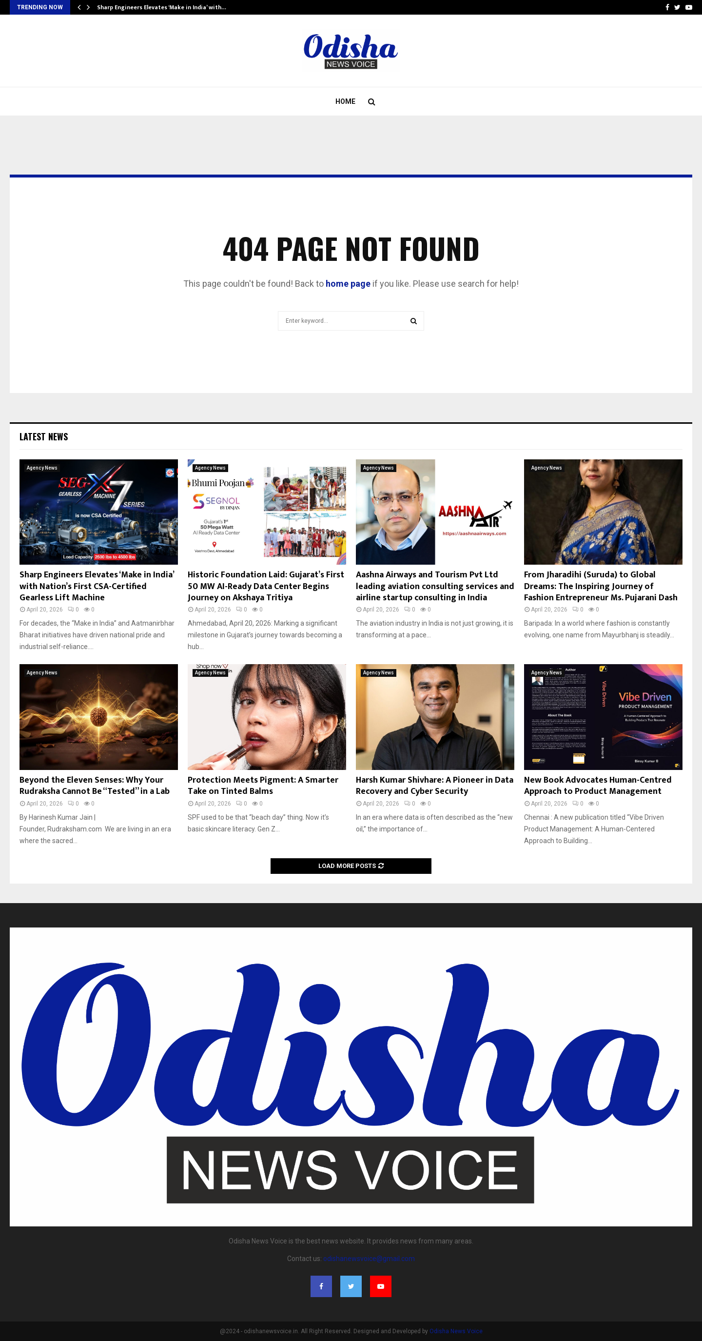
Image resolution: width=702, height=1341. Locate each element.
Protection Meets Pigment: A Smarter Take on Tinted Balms (263, 786)
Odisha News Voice (456, 1331)
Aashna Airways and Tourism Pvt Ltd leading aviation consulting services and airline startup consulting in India (435, 586)
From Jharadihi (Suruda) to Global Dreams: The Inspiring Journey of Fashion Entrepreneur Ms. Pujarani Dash (601, 586)
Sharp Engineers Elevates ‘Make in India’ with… (161, 7)
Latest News (44, 436)
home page (348, 283)
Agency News (42, 468)
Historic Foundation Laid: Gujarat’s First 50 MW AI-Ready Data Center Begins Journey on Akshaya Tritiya (266, 586)
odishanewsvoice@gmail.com (369, 1258)
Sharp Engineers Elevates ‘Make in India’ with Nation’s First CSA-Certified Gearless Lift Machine (97, 586)
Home (345, 101)
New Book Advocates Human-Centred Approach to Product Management (598, 786)
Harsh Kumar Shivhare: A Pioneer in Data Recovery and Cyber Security (434, 786)
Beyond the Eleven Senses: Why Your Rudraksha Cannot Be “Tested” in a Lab (95, 786)
